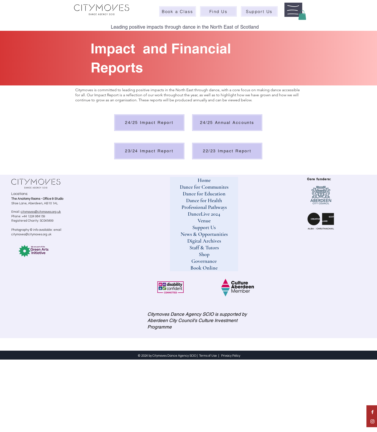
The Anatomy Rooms (25, 198)
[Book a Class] (177, 11)
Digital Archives (204, 241)
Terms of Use (208, 355)
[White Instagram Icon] (372, 421)
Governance (204, 261)
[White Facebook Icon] (372, 412)
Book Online (204, 268)
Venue (204, 221)
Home (204, 180)
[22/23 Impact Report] (227, 151)
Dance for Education (204, 194)
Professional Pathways (204, 207)
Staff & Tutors (204, 248)
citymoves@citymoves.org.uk (41, 211)
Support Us (204, 227)
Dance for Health (204, 200)
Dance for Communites (204, 187)
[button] (293, 9)
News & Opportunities (204, 234)
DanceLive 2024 (204, 214)
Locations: (19, 194)
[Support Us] (259, 11)
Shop (204, 254)
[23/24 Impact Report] (149, 151)
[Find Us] (218, 11)
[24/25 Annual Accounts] (227, 122)
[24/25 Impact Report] (149, 122)
